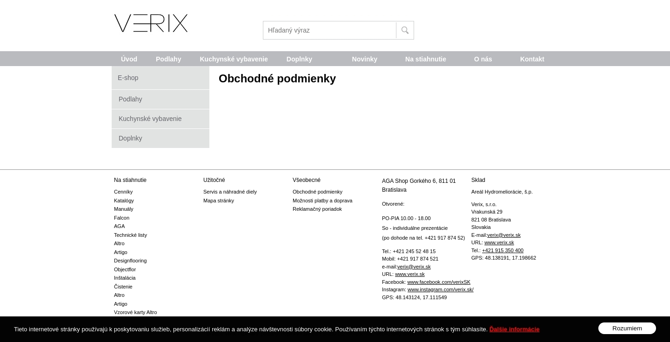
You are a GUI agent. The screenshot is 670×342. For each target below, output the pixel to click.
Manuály (124, 209)
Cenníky (123, 191)
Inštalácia (124, 278)
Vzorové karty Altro (135, 312)
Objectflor (125, 269)
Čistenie (123, 286)
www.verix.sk (410, 274)
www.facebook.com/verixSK (438, 282)
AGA (119, 226)
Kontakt (532, 59)
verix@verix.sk (414, 266)
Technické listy (130, 235)
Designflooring (130, 260)
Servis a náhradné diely (230, 191)
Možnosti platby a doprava (322, 200)
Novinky (364, 59)
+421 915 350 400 (502, 250)
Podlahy (130, 99)
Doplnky (130, 138)
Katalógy (124, 200)
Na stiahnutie (425, 59)
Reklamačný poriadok (317, 209)
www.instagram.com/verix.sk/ (441, 289)
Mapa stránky (218, 200)
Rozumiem (627, 335)
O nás (483, 59)
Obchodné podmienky (317, 191)
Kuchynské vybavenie (150, 118)
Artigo (120, 252)
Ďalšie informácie (514, 336)
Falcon (121, 218)
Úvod (129, 59)
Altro (119, 243)
